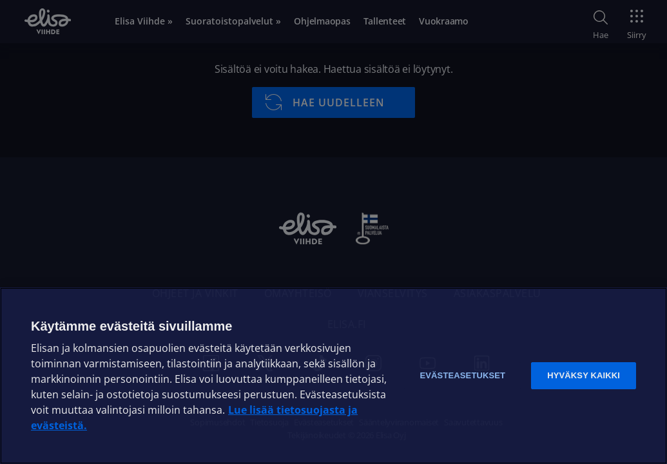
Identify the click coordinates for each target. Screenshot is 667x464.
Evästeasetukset (462, 375)
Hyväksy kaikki (583, 375)
